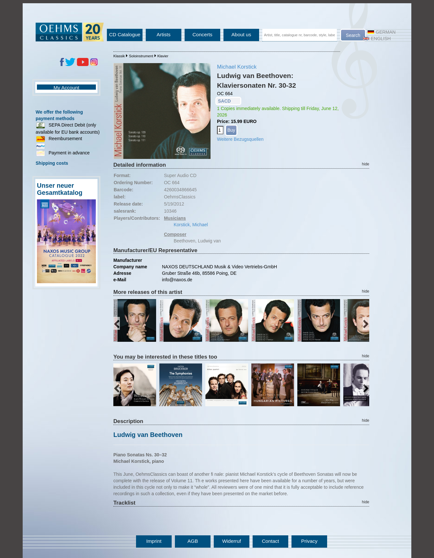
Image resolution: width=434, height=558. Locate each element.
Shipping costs (52, 163)
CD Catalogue (125, 34)
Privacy (309, 541)
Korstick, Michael (191, 224)
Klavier (162, 56)
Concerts (202, 34)
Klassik (119, 56)
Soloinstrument (141, 56)
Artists (164, 34)
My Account (66, 87)
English (377, 38)
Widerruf (231, 541)
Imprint (153, 541)
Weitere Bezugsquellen (240, 139)
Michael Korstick (237, 67)
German (381, 32)
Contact (270, 541)
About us (241, 34)
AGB (193, 541)
